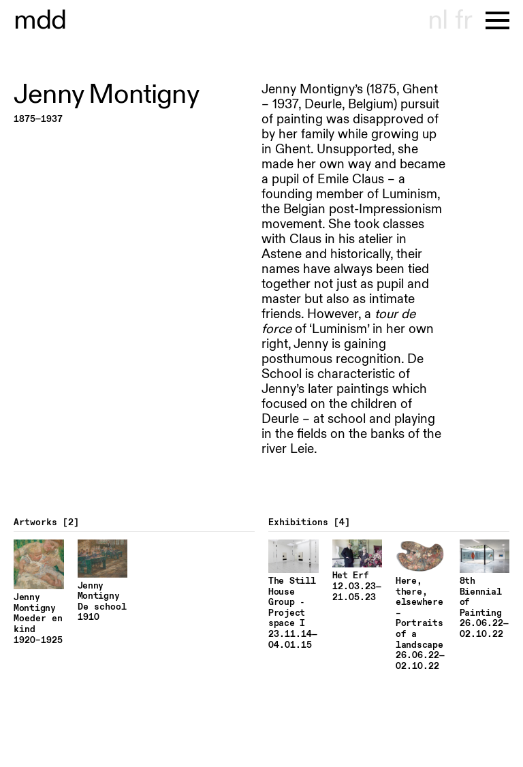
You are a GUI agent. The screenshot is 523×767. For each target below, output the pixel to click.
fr (463, 20)
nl (437, 20)
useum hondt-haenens (40, 20)
